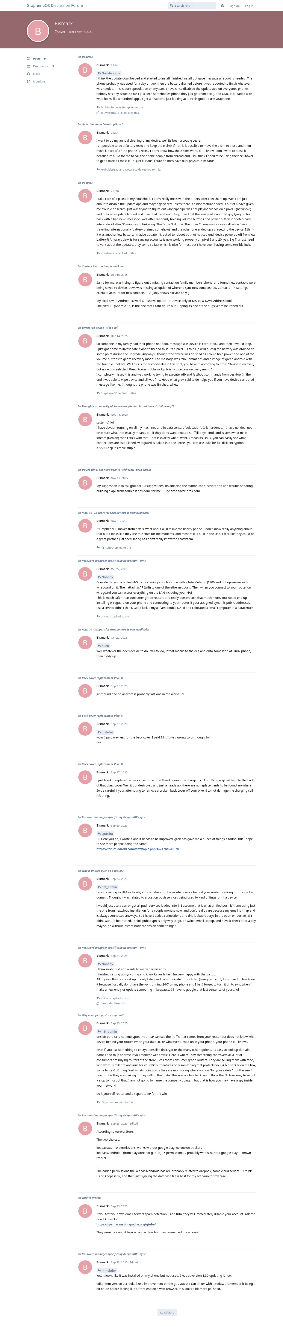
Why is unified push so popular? (102, 871)
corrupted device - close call (100, 328)
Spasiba (107, 834)
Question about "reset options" (102, 124)
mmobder (109, 1271)
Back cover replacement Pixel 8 (102, 678)
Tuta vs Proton (91, 1198)
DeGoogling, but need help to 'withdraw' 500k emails (116, 470)
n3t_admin (109, 887)
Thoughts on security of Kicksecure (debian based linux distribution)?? (128, 406)
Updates (87, 57)
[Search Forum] (192, 5)
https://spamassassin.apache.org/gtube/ (126, 1224)
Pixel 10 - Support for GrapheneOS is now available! (115, 513)
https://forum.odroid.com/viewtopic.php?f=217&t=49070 (138, 849)
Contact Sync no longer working (103, 266)
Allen (105, 646)
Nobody (107, 577)
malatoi (107, 732)
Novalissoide (111, 73)
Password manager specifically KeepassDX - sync (114, 561)
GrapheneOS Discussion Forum (55, 5)
